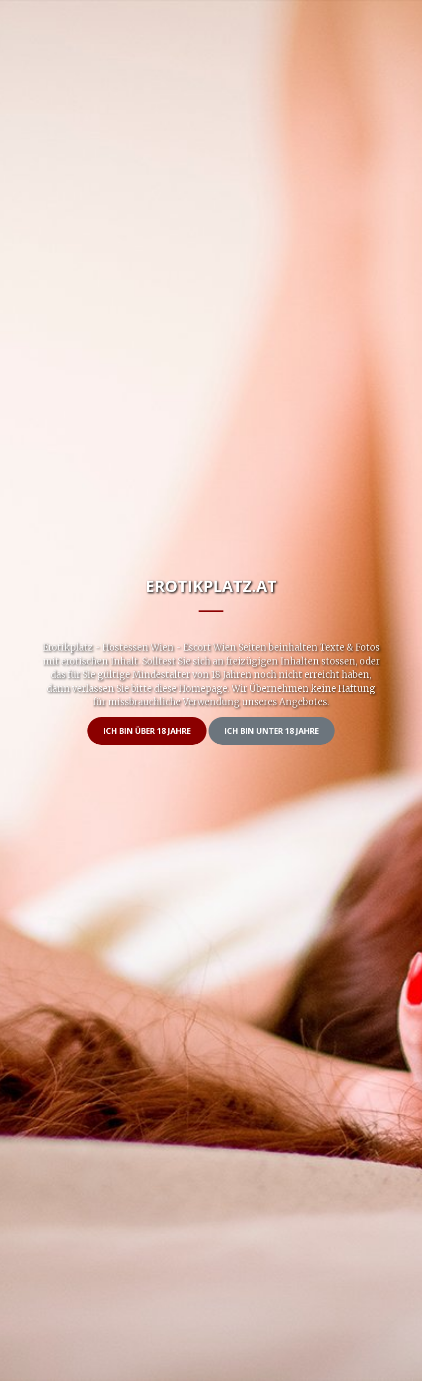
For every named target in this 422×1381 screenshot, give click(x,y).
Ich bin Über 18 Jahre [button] (147, 730)
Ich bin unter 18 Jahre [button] (271, 730)
